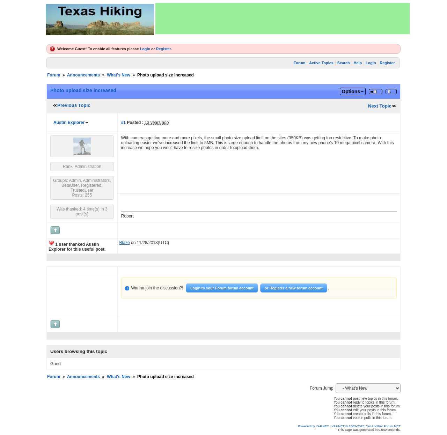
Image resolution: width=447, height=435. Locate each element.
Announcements (83, 75)
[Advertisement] (282, 18)
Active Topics (321, 63)
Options (351, 91)
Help (358, 63)
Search (343, 63)
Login (145, 49)
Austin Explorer (69, 122)
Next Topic (379, 106)
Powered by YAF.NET (313, 426)
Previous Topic (73, 105)
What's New (118, 75)
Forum (300, 63)
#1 (123, 122)
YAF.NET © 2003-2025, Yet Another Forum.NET (366, 426)
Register (163, 49)
